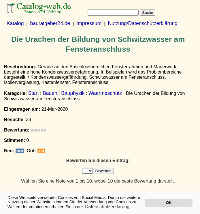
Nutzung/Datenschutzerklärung (143, 23)
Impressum (88, 23)
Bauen (50, 93)
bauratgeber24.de (50, 23)
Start (33, 93)
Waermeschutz (105, 93)
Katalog (15, 23)
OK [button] (168, 202)
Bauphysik (72, 93)
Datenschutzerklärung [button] (107, 206)
